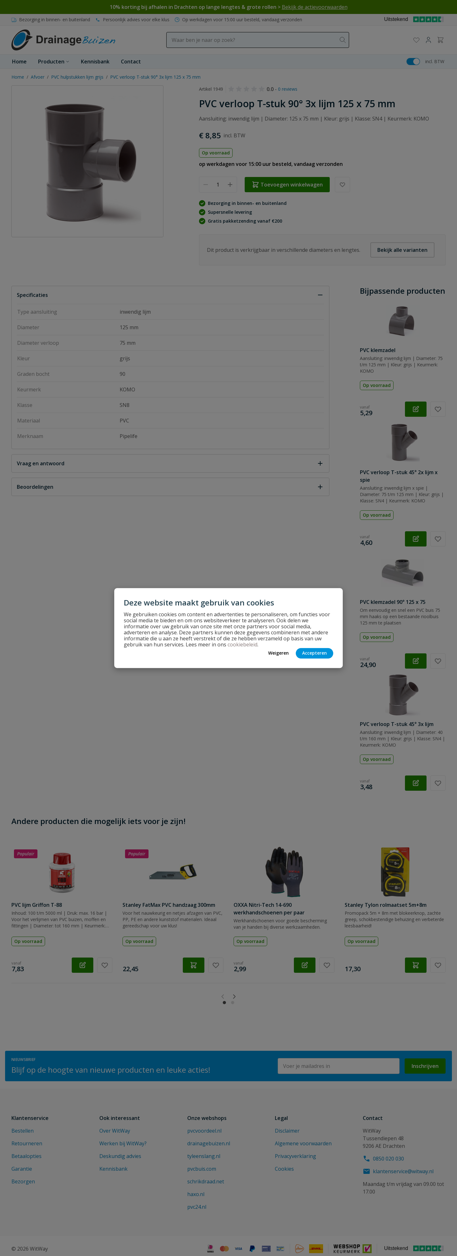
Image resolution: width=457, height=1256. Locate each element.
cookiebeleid (242, 644)
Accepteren (314, 653)
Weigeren (278, 653)
